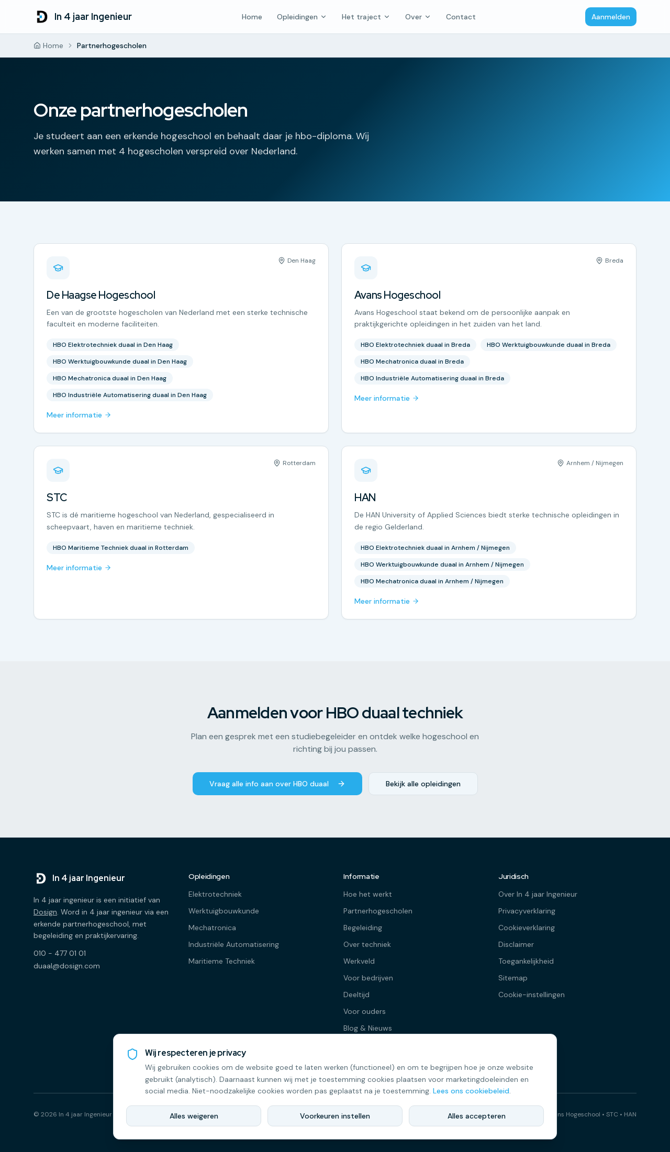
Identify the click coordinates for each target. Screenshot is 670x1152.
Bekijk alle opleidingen (423, 783)
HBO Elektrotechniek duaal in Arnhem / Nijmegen (435, 548)
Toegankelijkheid (526, 961)
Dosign (45, 912)
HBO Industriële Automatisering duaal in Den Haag (130, 395)
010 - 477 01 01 (60, 953)
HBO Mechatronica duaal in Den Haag (109, 378)
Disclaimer (516, 944)
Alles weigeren (194, 1116)
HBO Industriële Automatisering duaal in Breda (432, 378)
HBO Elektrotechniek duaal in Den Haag (113, 345)
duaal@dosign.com (67, 965)
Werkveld (359, 961)
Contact (461, 16)
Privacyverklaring (526, 911)
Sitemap (513, 977)
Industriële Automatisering (233, 944)
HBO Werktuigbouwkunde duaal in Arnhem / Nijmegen (442, 564)
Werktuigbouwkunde (223, 911)
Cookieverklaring (526, 927)
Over (418, 16)
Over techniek (367, 944)
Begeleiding (362, 927)
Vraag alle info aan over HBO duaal (277, 783)
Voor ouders (364, 1011)
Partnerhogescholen (377, 911)
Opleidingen (302, 16)
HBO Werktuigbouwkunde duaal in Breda (548, 345)
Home (252, 16)
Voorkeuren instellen (335, 1116)
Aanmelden (610, 16)
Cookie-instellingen (531, 994)
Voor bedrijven (368, 977)
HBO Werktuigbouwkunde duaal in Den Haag (120, 361)
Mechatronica (212, 927)
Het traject (366, 16)
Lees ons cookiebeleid (471, 1090)
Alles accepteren (477, 1116)
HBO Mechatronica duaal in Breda (412, 361)
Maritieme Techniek (221, 961)
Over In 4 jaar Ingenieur (537, 894)
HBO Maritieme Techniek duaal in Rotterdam (120, 548)
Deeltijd (356, 994)
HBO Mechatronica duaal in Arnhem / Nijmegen (432, 581)
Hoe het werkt (367, 894)
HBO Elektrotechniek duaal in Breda (415, 345)
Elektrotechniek (215, 894)
